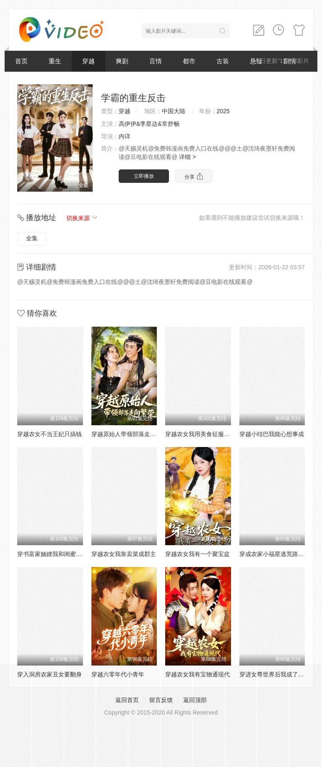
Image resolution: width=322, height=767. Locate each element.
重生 (55, 61)
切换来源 (82, 218)
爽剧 (122, 61)
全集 (32, 238)
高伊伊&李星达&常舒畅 (149, 123)
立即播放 (144, 176)
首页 (21, 61)
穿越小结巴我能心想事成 (271, 434)
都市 (189, 61)
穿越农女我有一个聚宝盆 (197, 554)
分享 (193, 176)
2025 (223, 111)
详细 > (187, 156)
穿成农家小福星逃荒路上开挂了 (280, 554)
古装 (222, 61)
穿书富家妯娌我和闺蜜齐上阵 (55, 554)
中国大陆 (173, 111)
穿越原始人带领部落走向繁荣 (129, 434)
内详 (124, 136)
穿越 (88, 61)
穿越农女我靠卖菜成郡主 (123, 554)
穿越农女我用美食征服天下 (200, 434)
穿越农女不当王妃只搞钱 (49, 434)
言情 (155, 61)
